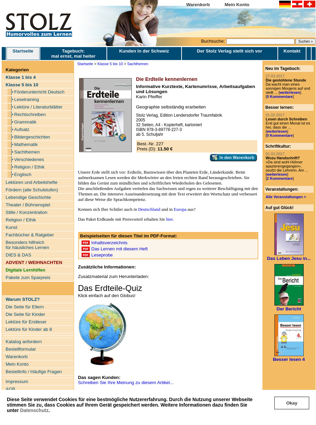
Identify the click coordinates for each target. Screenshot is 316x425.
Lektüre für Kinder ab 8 (29, 329)
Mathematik (26, 144)
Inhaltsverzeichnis (109, 242)
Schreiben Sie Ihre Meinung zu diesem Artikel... (126, 382)
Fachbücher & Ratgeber (30, 234)
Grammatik (25, 121)
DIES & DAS (18, 255)
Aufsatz (21, 129)
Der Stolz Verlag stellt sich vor (229, 51)
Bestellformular (21, 349)
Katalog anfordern (24, 341)
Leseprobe (102, 255)
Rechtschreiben (30, 114)
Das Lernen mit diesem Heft (119, 248)
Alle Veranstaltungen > (286, 197)
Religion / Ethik (29, 167)
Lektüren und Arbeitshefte (32, 182)
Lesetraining (26, 99)
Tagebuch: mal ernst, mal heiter (73, 53)
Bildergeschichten (32, 137)
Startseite (23, 53)
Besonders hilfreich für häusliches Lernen (27, 245)
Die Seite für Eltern (25, 306)
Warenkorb (198, 4)
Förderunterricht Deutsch (39, 91)
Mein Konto (237, 4)
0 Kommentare (280, 96)
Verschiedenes (29, 159)
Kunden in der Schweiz (144, 51)
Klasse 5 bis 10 (110, 64)
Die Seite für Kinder (25, 314)
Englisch (22, 174)
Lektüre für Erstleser (26, 321)
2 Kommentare (280, 178)
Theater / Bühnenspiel (28, 204)
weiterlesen (289, 92)
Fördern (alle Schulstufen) (32, 189)
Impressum (17, 381)
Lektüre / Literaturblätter (38, 106)
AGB (10, 389)
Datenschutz (34, 410)
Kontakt (292, 51)
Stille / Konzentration (26, 212)
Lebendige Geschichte (28, 197)
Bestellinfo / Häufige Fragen (34, 371)
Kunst (11, 227)
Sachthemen (27, 152)
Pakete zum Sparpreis (28, 277)
